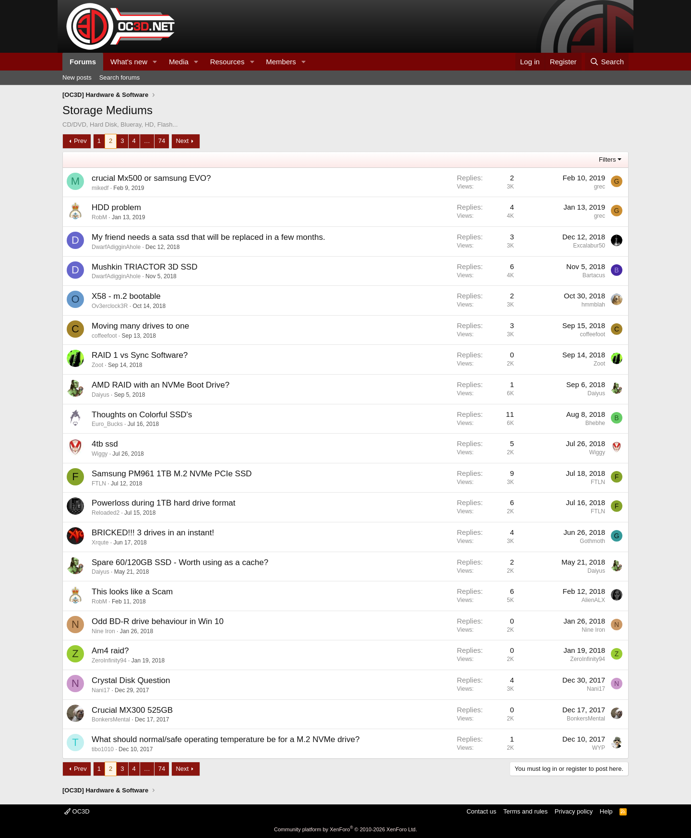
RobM (99, 217)
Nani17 (101, 690)
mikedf (100, 188)
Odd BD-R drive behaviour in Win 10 (158, 621)
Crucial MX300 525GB (132, 710)
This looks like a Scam (132, 591)
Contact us (481, 811)
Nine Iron (103, 631)
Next (182, 140)
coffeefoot (104, 335)
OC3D (77, 811)
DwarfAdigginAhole (116, 247)
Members (281, 62)
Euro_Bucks (107, 424)
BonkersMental (111, 719)
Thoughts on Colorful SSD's (142, 414)
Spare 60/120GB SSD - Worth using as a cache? (180, 562)
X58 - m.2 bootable (126, 296)
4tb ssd (105, 444)
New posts (77, 77)
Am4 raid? (110, 650)
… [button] (147, 140)
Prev (80, 140)
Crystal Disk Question (131, 680)
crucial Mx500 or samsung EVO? (151, 178)
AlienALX (593, 600)
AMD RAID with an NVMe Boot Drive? (160, 384)
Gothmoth (592, 541)
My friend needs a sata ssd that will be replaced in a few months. (208, 237)
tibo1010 (103, 749)
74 (161, 140)
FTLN (99, 483)
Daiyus (100, 394)
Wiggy (99, 453)
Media (179, 62)
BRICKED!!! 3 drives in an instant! (153, 532)
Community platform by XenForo (345, 829)
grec (599, 186)
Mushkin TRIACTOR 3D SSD (144, 266)
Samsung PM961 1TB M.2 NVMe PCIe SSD (172, 473)
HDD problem (116, 207)
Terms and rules (525, 811)
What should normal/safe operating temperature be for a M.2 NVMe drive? (225, 739)
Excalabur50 (589, 245)
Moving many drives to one (140, 325)
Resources (227, 62)
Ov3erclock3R (110, 306)
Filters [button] (607, 159)
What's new (128, 62)
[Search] (607, 62)
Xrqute (100, 542)
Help (606, 811)
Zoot (97, 365)
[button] (155, 62)
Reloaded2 (105, 512)
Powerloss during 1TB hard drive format (164, 503)
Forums (83, 62)
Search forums (119, 77)
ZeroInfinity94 (109, 660)
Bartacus (594, 275)
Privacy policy (574, 811)
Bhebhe (595, 423)
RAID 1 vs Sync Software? (140, 355)
